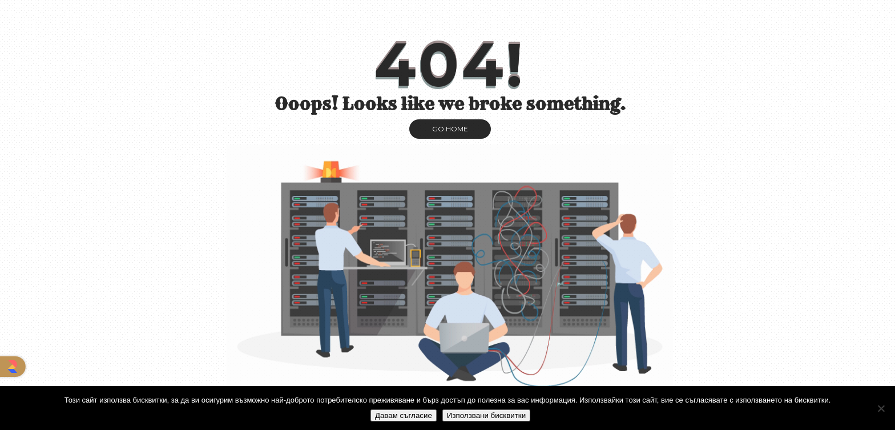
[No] (880, 408)
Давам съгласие (403, 415)
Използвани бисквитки (486, 415)
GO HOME (450, 128)
